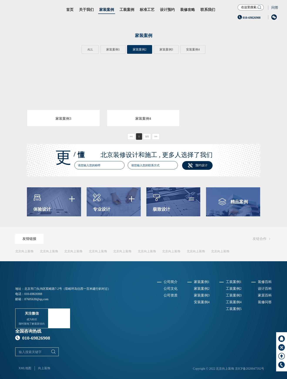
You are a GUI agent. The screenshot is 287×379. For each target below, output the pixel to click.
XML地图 (24, 368)
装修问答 (265, 302)
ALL (90, 49)
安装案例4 (193, 49)
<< (131, 136)
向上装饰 (44, 368)
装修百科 (265, 282)
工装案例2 (234, 288)
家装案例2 (139, 49)
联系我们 (207, 10)
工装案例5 (234, 309)
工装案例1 (234, 282)
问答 (274, 7)
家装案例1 (113, 49)
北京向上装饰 (24, 251)
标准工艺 (147, 10)
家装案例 (106, 10)
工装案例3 (234, 295)
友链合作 (262, 239)
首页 (70, 10)
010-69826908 (249, 17)
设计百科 (265, 288)
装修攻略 (187, 10)
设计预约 (167, 10)
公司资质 (171, 295)
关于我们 (86, 10)
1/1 (147, 136)
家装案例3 (166, 49)
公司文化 (171, 288)
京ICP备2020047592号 (249, 368)
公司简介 (171, 282)
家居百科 (265, 295)
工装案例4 (234, 302)
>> (155, 136)
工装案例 (126, 10)
